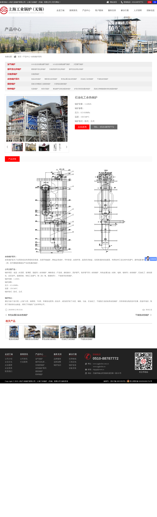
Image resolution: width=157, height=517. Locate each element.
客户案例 (99, 10)
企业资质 (8, 368)
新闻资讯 (73, 10)
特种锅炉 (11, 89)
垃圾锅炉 (34, 89)
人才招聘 (138, 10)
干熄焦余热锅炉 (102, 79)
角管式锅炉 (45, 89)
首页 (17, 57)
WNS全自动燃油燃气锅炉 (40, 64)
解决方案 (125, 10)
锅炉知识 (57, 365)
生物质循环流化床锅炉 (57, 69)
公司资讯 (23, 359)
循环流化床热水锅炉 (76, 69)
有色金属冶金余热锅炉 (69, 79)
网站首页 (111, 2)
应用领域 (72, 359)
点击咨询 (82, 127)
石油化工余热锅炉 (87, 79)
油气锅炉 (11, 64)
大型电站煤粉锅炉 (60, 84)
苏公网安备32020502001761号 (139, 381)
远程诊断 (57, 362)
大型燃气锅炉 (78, 64)
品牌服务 (57, 359)
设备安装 (72, 368)
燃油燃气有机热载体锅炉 (62, 89)
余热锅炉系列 (36, 57)
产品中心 (86, 10)
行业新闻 (23, 362)
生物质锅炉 (12, 74)
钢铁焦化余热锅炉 (51, 79)
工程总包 (72, 362)
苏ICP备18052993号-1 (118, 381)
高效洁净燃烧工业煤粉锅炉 (40, 84)
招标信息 (151, 10)
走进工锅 (60, 10)
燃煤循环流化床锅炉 (38, 69)
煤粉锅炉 (11, 84)
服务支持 (112, 10)
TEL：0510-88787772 (104, 127)
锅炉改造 (72, 365)
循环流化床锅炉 (14, 69)
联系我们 (8, 371)
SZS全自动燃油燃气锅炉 (61, 64)
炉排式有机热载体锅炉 (82, 89)
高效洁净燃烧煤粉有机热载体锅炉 (106, 89)
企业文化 (8, 362)
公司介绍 (8, 359)
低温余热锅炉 (36, 79)
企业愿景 (8, 365)
